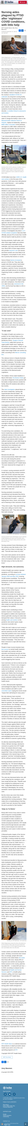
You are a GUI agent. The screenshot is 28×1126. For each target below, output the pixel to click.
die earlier (22, 958)
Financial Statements (8, 1107)
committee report (6, 691)
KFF (11, 972)
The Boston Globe (18, 378)
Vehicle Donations (7, 1115)
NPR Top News (7, 1057)
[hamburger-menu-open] (2, 2)
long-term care (13, 250)
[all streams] (26, 1124)
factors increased (16, 260)
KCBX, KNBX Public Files (9, 1105)
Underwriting (6, 1116)
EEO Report (6, 1104)
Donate (23, 2)
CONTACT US (6, 1121)
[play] (2, 1124)
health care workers (12, 620)
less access (4, 649)
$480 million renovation (8, 124)
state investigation (9, 389)
